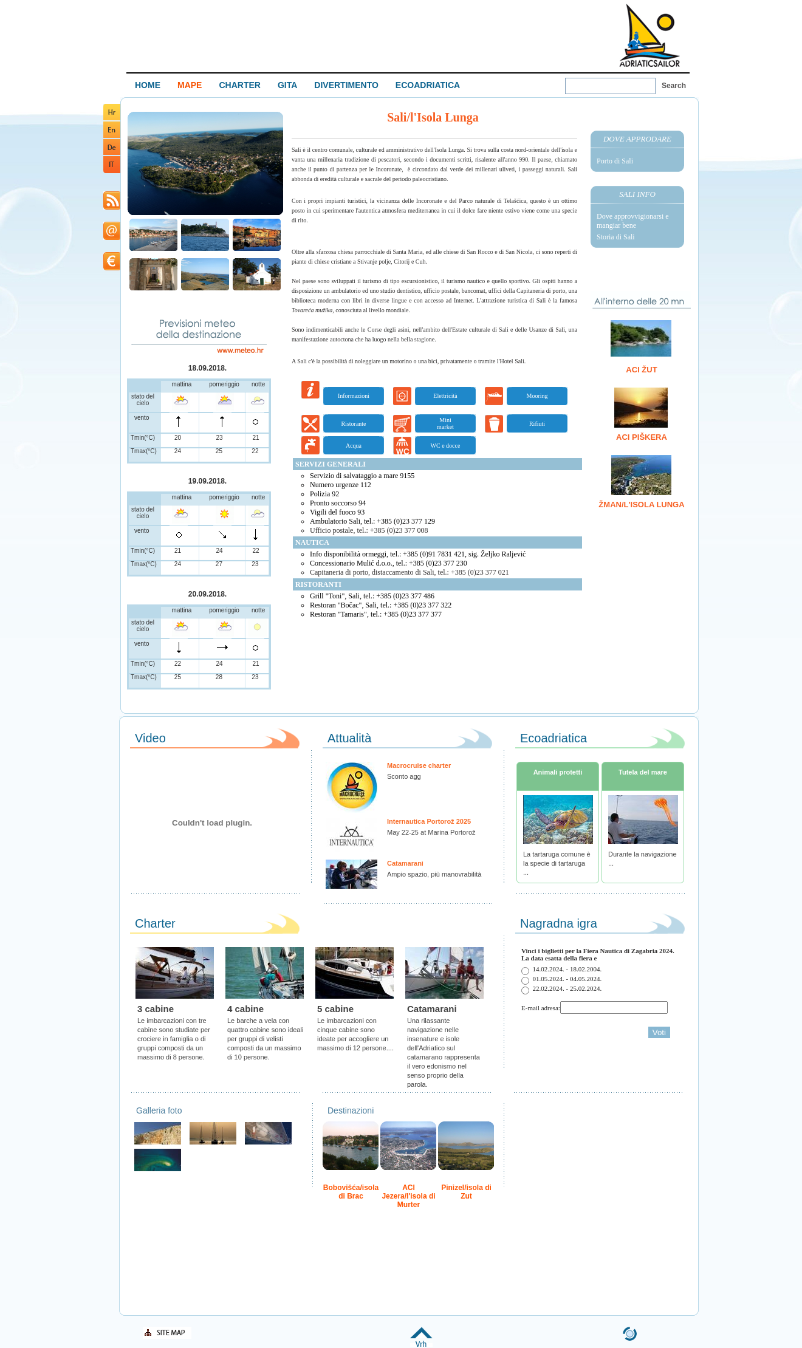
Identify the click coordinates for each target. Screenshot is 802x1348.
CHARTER (239, 85)
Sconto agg (404, 776)
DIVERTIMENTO (346, 85)
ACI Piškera (641, 437)
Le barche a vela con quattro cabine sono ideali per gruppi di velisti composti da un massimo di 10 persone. (265, 1039)
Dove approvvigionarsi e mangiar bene (633, 221)
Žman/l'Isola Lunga (641, 504)
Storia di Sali (616, 237)
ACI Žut (641, 369)
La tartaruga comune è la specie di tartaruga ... (557, 863)
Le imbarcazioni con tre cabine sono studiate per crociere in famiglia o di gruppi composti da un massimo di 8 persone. (173, 1039)
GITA (287, 85)
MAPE (189, 85)
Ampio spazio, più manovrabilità (434, 874)
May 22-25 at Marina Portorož (431, 832)
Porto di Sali (615, 161)
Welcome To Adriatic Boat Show (649, 35)
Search (674, 85)
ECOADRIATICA (428, 85)
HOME (147, 85)
